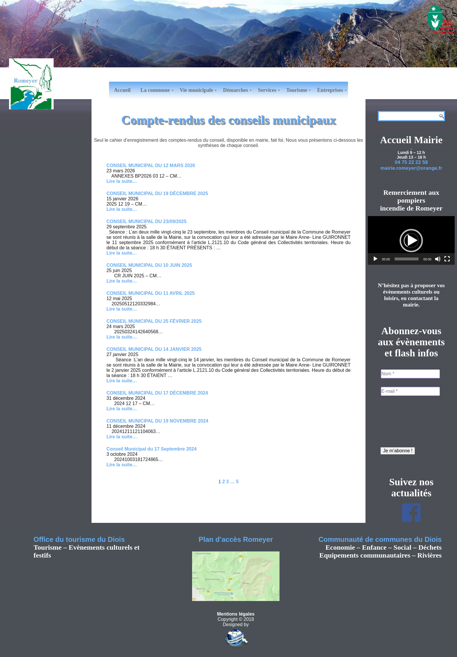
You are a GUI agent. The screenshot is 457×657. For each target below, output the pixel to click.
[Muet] (438, 259)
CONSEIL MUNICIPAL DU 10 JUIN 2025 (149, 265)
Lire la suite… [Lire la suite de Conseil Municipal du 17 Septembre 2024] (121, 464)
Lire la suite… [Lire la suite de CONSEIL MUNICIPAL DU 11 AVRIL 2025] (121, 308)
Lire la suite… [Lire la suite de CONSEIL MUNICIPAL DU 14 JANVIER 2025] (121, 380)
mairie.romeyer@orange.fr (411, 168)
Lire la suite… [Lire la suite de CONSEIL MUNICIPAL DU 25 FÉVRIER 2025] (121, 336)
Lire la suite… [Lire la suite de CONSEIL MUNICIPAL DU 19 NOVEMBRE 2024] (121, 436)
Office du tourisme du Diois (79, 539)
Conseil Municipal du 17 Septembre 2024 (151, 448)
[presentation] (404, 423)
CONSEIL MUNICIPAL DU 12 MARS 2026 (150, 165)
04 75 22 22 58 (411, 162)
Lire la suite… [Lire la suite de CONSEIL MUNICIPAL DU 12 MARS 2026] (121, 181)
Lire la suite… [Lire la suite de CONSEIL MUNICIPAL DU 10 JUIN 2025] (121, 280)
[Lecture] (375, 259)
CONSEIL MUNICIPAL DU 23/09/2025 (146, 221)
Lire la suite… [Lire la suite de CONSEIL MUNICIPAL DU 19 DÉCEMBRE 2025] (121, 209)
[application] (411, 240)
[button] (411, 240)
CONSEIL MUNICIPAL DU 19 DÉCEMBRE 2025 (157, 193)
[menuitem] (122, 90)
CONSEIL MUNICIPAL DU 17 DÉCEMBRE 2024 (157, 392)
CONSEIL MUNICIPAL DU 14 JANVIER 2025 (153, 349)
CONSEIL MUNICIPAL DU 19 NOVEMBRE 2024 (157, 420)
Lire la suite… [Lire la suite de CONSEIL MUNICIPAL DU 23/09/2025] (121, 252)
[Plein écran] (447, 259)
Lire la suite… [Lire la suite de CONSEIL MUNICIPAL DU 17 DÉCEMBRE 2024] (121, 408)
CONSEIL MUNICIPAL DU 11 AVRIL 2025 (150, 293)
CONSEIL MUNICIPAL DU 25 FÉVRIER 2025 (153, 321)
